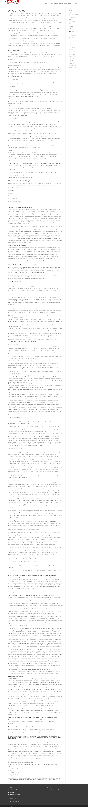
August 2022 (71, 44)
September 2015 (72, 56)
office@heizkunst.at (14, 801)
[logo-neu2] (12, 3)
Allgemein (71, 33)
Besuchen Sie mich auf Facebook (53, 789)
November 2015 (72, 53)
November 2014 (72, 65)
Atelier (70, 12)
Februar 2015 (72, 63)
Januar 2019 (71, 46)
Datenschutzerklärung (74, 14)
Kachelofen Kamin (73, 17)
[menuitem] (47, 3)
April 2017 (71, 49)
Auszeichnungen (72, 35)
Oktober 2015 (72, 54)
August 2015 (71, 58)
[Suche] (79, 3)
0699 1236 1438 (13, 798)
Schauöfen (71, 26)
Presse (70, 25)
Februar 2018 (72, 47)
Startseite (71, 28)
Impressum (71, 16)
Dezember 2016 (72, 51)
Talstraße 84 (12, 792)
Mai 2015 (71, 60)
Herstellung (71, 37)
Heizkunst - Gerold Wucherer (17, 806)
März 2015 (71, 62)
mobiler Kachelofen (73, 21)
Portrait (70, 23)
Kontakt (70, 19)
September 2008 (72, 67)
